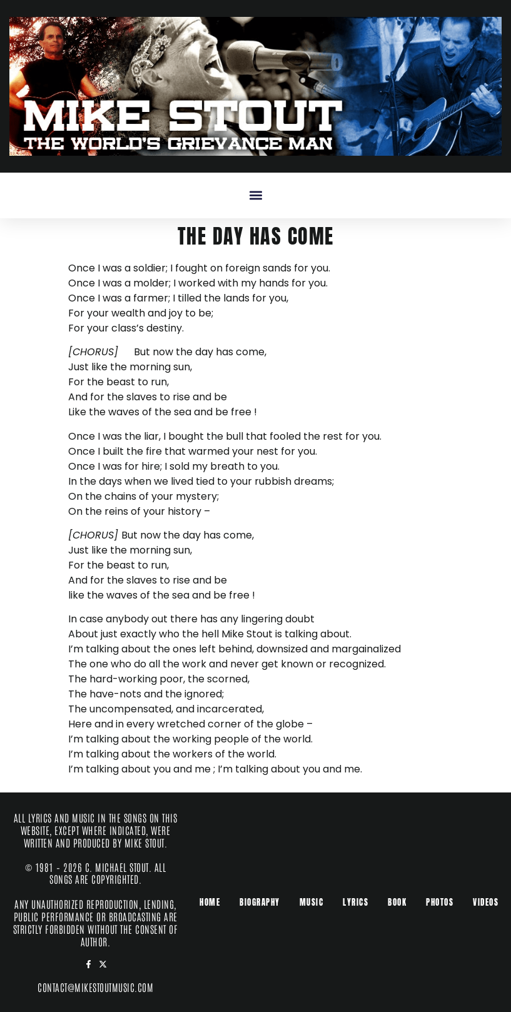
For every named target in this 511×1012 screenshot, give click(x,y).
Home (210, 902)
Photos (439, 902)
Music (312, 902)
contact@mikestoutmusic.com (95, 987)
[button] (255, 195)
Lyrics (355, 902)
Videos (485, 902)
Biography (260, 902)
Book (397, 902)
